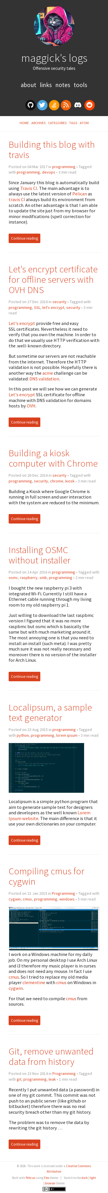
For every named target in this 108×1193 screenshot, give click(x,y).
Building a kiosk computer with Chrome (53, 458)
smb (43, 577)
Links (46, 85)
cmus (27, 899)
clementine (33, 982)
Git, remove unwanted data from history (51, 1056)
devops (48, 172)
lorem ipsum (66, 735)
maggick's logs (54, 58)
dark (85, 1178)
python (23, 735)
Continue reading (24, 238)
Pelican (79, 194)
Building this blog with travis (52, 149)
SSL (37, 307)
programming (63, 166)
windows (67, 899)
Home (24, 123)
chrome (56, 481)
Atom (84, 123)
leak (52, 1079)
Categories (57, 123)
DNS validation (44, 379)
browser (50, 1183)
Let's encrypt (22, 323)
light (93, 1178)
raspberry (28, 577)
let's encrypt (53, 307)
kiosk (70, 481)
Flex (46, 1178)
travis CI (17, 199)
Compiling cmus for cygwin (46, 876)
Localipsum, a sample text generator (50, 712)
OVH (31, 406)
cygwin (15, 899)
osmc (13, 577)
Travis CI (28, 188)
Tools (80, 85)
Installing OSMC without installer (40, 555)
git (19, 1079)
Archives (38, 123)
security (59, 301)
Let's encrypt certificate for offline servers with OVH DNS (53, 279)
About (29, 85)
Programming (63, 893)
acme (47, 373)
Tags (73, 123)
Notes (63, 85)
